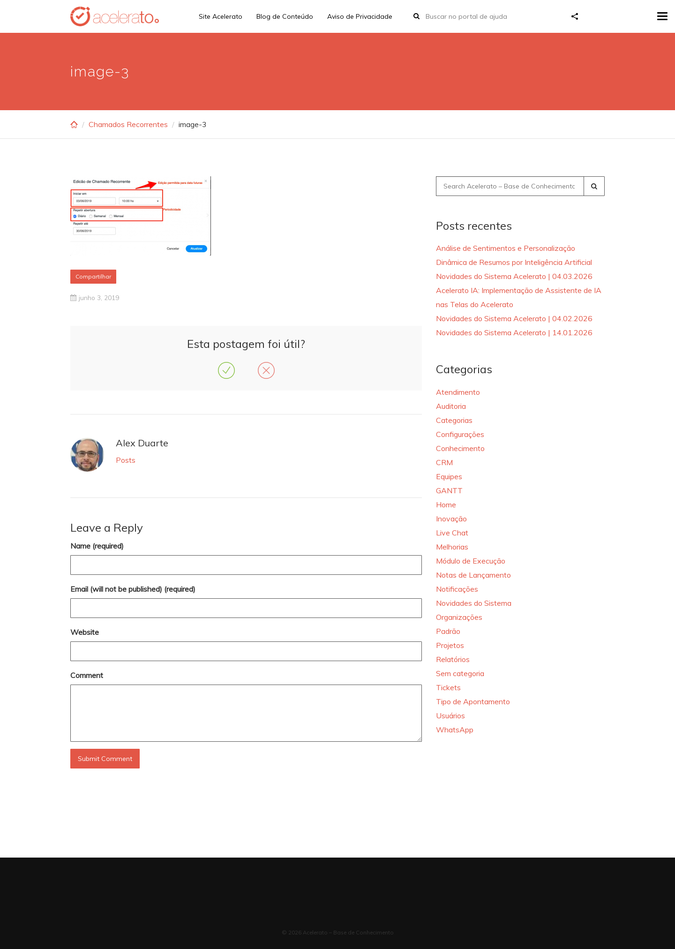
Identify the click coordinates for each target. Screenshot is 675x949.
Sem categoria (460, 673)
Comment (86, 675)
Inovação (451, 518)
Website (84, 632)
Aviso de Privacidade (359, 16)
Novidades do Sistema (473, 603)
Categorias (454, 420)
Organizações (459, 617)
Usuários (450, 715)
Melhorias (452, 546)
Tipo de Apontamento (473, 701)
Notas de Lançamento (473, 575)
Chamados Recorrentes (128, 124)
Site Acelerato (220, 16)
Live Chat (452, 532)
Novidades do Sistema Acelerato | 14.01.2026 (514, 332)
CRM (444, 462)
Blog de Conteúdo (284, 16)
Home (446, 504)
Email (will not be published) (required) (132, 589)
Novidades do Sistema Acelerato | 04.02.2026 (514, 318)
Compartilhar (93, 276)
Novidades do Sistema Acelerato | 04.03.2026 (514, 276)
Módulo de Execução (470, 560)
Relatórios (453, 659)
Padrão (448, 631)
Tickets (448, 687)
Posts (125, 460)
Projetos (450, 645)
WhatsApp (454, 729)
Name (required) (97, 545)
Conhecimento (460, 448)
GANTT (449, 490)
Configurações (460, 434)
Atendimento (458, 392)
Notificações (457, 589)
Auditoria (451, 406)
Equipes (449, 476)
